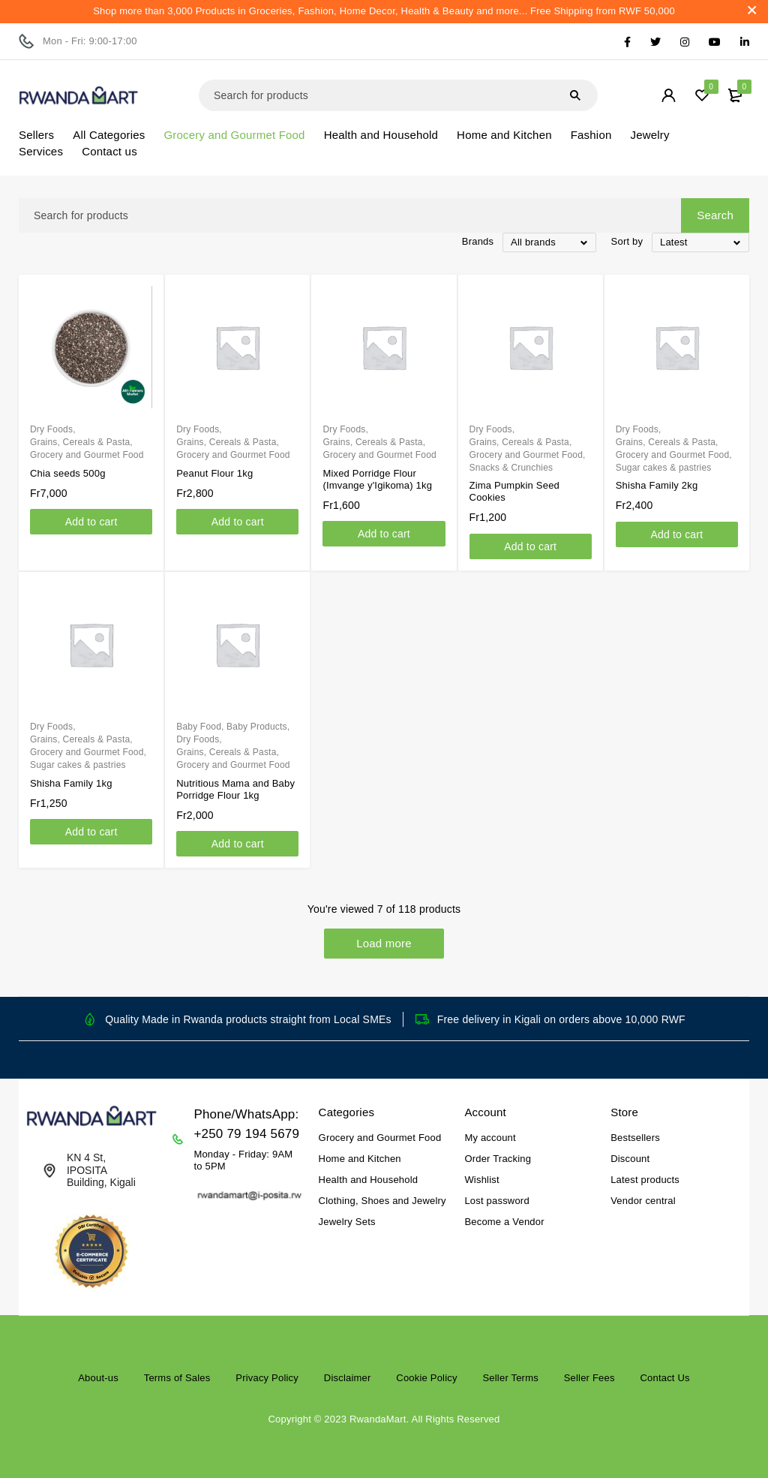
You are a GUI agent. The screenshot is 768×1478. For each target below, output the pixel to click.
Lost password (496, 1200)
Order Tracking (497, 1158)
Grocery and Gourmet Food (87, 455)
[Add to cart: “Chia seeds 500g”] (91, 521)
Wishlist (481, 1179)
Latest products (645, 1179)
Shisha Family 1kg (71, 783)
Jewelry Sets (347, 1221)
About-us (98, 1377)
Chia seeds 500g (68, 473)
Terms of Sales (177, 1377)
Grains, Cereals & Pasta (80, 442)
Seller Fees (589, 1377)
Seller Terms (510, 1377)
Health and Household (368, 1179)
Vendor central (643, 1200)
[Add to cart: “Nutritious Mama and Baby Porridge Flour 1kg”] (237, 843)
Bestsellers (635, 1137)
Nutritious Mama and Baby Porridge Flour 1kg (235, 789)
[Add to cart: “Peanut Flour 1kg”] (237, 521)
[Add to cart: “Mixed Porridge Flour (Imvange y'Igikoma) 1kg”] (383, 533)
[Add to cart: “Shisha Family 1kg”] (91, 831)
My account (489, 1137)
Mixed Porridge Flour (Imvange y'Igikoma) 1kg (377, 479)
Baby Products (256, 726)
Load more (384, 943)
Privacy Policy (267, 1377)
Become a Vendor (504, 1221)
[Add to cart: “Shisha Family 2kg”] (677, 534)
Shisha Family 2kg (657, 485)
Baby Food (198, 726)
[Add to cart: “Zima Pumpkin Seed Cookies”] (531, 546)
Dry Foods (51, 429)
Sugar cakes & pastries (664, 467)
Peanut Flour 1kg (214, 473)
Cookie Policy (426, 1377)
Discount (630, 1158)
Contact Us (664, 1377)
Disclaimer (347, 1377)
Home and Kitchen (360, 1158)
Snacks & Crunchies (512, 467)
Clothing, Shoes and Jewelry (382, 1200)
